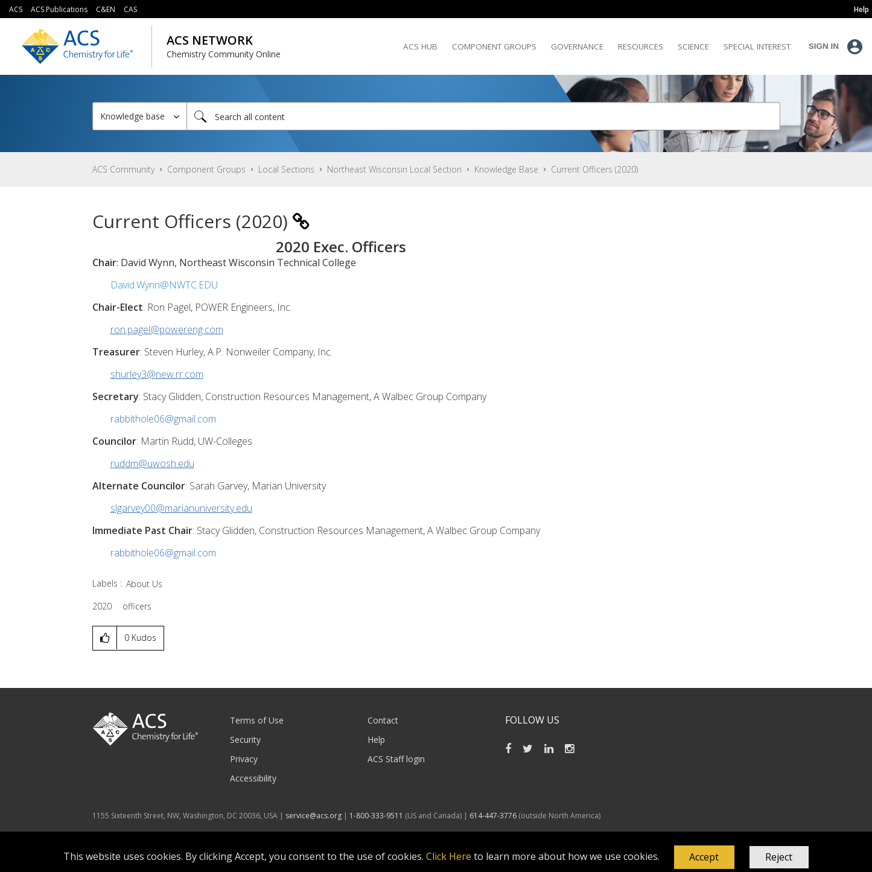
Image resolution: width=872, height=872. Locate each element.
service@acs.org (313, 815)
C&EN (105, 9)
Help (376, 739)
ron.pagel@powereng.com (166, 329)
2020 (102, 606)
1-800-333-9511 (376, 815)
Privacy (244, 759)
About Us (144, 584)
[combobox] (483, 116)
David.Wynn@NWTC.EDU (164, 284)
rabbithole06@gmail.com (163, 418)
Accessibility (253, 778)
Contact (383, 720)
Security (245, 739)
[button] (704, 857)
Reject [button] (778, 857)
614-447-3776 (493, 815)
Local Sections (286, 169)
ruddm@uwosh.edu (152, 463)
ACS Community (123, 169)
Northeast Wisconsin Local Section (394, 169)
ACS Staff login (396, 759)
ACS (15, 9)
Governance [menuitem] (577, 46)
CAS (130, 9)
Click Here (448, 856)
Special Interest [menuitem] (757, 46)
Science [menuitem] (693, 46)
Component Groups (206, 169)
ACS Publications (59, 9)
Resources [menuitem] (640, 46)
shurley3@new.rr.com (156, 374)
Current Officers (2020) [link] (594, 169)
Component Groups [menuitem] (494, 46)
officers (137, 606)
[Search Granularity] (139, 116)
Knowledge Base (506, 169)
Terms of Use (257, 720)
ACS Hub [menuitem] (420, 46)
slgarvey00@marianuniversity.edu (181, 508)
